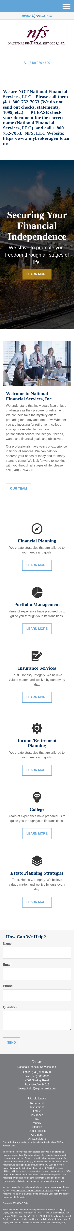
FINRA (35, 1212)
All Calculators (37, 1138)
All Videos (37, 1134)
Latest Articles (37, 1130)
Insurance (37, 1115)
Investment (37, 1107)
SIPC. (42, 1212)
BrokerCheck (9, 1145)
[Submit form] (11, 1042)
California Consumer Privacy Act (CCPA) (33, 1190)
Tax (37, 1119)
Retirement (37, 1103)
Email (7, 964)
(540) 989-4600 (37, 62)
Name (7, 943)
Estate (37, 1111)
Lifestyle (37, 1126)
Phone (8, 986)
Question (10, 1007)
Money (37, 1122)
